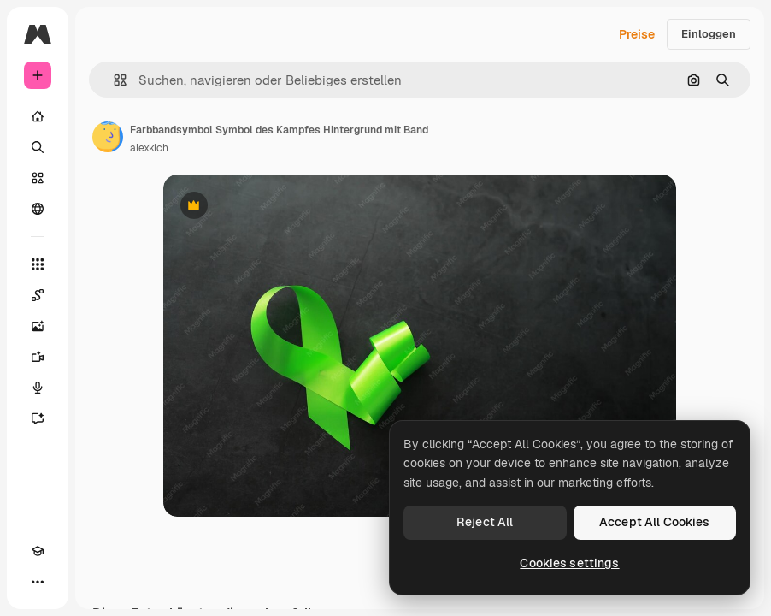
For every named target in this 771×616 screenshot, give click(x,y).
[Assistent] (37, 418)
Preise (637, 34)
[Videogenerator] (37, 356)
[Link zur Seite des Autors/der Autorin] (107, 136)
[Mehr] (37, 581)
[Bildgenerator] (37, 326)
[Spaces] (37, 295)
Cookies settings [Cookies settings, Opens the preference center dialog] (569, 563)
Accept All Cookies (654, 522)
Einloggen (708, 34)
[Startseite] (37, 116)
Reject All (484, 522)
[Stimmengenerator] (37, 387)
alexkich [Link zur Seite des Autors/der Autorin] (149, 148)
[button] (113, 80)
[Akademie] (37, 551)
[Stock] (37, 178)
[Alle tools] (37, 264)
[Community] (37, 208)
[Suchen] (37, 147)
